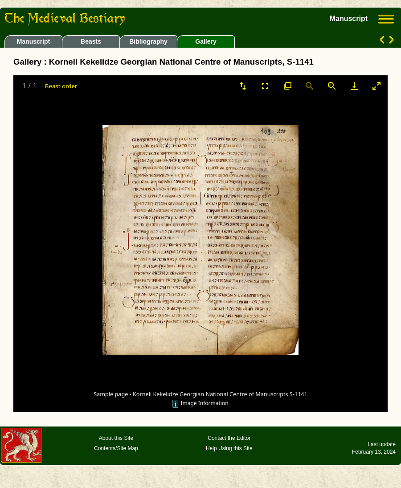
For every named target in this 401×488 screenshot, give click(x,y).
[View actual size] (287, 85)
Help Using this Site (229, 448)
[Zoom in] (332, 85)
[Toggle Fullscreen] (265, 85)
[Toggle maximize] (376, 85)
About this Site (116, 438)
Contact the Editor (229, 438)
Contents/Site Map (116, 448)
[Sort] (243, 85)
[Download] (354, 85)
